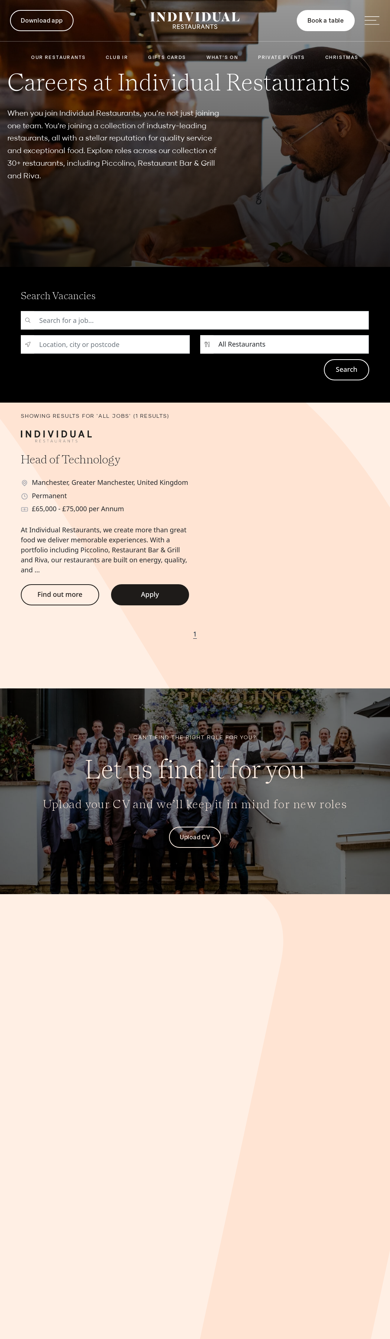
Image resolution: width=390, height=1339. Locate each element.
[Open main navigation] (372, 20)
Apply (150, 594)
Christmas (342, 58)
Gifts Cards (167, 58)
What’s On (222, 58)
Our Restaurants (58, 58)
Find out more (60, 594)
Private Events (281, 58)
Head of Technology (70, 459)
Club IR (117, 58)
